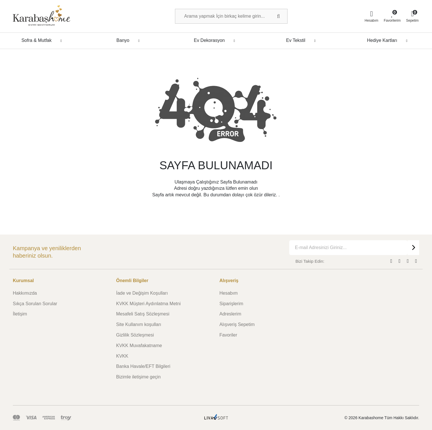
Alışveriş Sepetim (237, 324)
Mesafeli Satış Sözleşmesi (143, 313)
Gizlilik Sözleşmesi (135, 335)
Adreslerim (230, 313)
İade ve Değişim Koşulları (142, 293)
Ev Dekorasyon (216, 40)
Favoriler (228, 335)
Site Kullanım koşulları (138, 324)
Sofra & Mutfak (43, 40)
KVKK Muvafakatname (139, 345)
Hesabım (228, 293)
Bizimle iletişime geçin (138, 376)
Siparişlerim (231, 303)
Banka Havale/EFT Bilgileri (143, 366)
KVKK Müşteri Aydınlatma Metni (148, 303)
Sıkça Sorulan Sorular (35, 303)
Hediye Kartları (389, 40)
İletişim (20, 313)
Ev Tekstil (302, 40)
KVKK (122, 356)
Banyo (130, 40)
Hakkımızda (25, 293)
